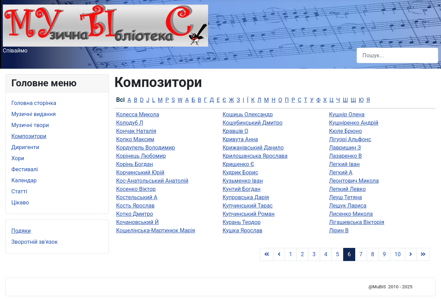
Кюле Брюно (345, 131)
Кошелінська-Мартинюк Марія (155, 230)
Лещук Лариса (348, 205)
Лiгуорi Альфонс (350, 139)
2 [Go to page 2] (302, 254)
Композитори (29, 136)
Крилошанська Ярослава (255, 156)
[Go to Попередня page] (279, 254)
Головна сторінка (33, 103)
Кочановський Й (137, 222)
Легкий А (340, 172)
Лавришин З (345, 147)
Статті (19, 191)
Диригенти (25, 147)
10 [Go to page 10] (397, 254)
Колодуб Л (129, 122)
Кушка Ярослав (243, 230)
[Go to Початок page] (267, 254)
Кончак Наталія (136, 131)
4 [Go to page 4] (325, 254)
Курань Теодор (241, 222)
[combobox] (397, 55)
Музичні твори (30, 125)
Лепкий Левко (347, 189)
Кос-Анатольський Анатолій (152, 180)
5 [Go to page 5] (337, 254)
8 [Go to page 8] (372, 254)
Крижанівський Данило (253, 147)
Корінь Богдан (134, 164)
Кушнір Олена (347, 114)
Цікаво (20, 202)
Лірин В (339, 230)
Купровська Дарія (246, 197)
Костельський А (136, 197)
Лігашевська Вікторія (356, 222)
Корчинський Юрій (140, 172)
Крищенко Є (238, 164)
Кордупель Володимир (145, 147)
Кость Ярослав (135, 205)
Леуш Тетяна (345, 197)
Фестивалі (24, 169)
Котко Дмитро (134, 214)
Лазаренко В (345, 156)
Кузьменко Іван (243, 180)
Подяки (21, 231)
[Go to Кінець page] (423, 254)
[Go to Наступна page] (411, 254)
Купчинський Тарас (248, 205)
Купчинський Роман (249, 214)
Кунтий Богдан (241, 189)
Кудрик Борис (240, 172)
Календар (24, 180)
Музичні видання (33, 114)
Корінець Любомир (141, 156)
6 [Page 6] (349, 254)
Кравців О (235, 131)
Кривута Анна (240, 139)
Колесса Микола (137, 114)
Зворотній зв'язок (34, 242)
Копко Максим (135, 139)
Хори (17, 158)
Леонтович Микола (354, 180)
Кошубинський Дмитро (253, 122)
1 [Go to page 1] (290, 254)
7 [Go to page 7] (360, 254)
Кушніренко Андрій (353, 122)
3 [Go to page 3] (314, 254)
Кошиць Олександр (248, 114)
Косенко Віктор (136, 189)
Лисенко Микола (351, 214)
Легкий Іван (344, 164)
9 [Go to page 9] (384, 254)
